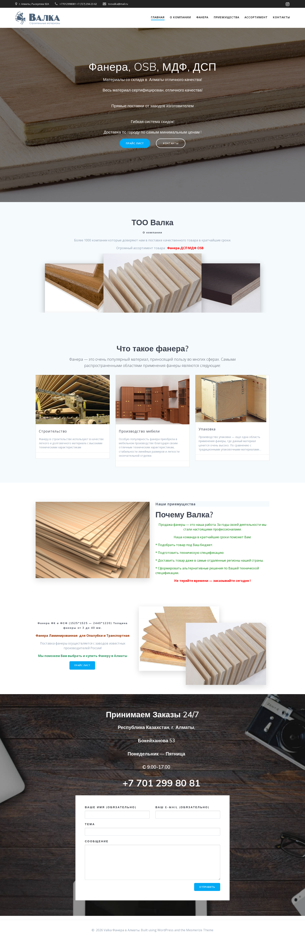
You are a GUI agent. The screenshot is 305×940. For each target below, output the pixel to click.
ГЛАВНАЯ (158, 17)
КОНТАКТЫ (172, 143)
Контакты (281, 17)
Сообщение (152, 863)
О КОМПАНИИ (180, 17)
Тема (152, 832)
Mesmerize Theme (199, 930)
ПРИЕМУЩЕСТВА (226, 17)
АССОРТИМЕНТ (256, 17)
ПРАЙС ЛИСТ (134, 143)
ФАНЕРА (202, 17)
